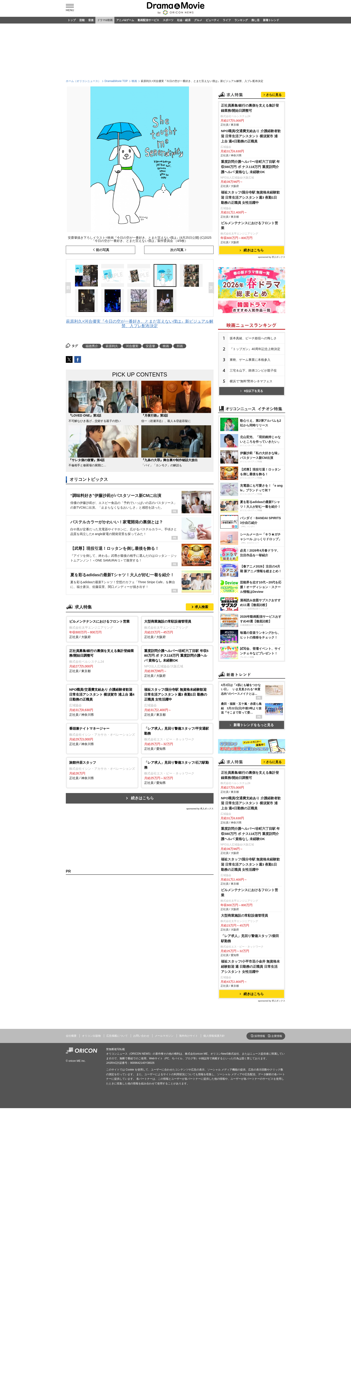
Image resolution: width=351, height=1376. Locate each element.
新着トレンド (271, 20)
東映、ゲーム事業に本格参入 (250, 415)
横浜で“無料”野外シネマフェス (251, 437)
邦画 (180, 346)
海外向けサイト (188, 1212)
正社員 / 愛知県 (177, 738)
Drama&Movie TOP (116, 81)
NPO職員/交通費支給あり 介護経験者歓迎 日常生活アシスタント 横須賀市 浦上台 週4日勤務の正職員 (251, 192)
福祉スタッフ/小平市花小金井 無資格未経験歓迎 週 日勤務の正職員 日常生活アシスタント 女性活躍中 (250, 1143)
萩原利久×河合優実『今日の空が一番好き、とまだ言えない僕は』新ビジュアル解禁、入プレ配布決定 (140, 323)
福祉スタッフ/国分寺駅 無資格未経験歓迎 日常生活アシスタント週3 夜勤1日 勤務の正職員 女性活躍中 (250, 253)
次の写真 (177, 250)
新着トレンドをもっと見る (252, 843)
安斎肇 (150, 346)
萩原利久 (112, 346)
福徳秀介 (92, 346)
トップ (72, 20)
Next (212, 288)
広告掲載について (117, 1212)
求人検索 (201, 607)
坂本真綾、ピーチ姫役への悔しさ (253, 394)
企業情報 (276, 1213)
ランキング (241, 20)
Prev (69, 288)
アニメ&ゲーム (125, 20)
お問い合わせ (141, 1212)
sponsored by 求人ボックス (200, 808)
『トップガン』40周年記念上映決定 (255, 405)
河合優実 (132, 346)
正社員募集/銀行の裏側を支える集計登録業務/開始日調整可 (250, 163)
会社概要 (71, 1212)
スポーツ (168, 20)
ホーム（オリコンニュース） (83, 81)
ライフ (227, 20)
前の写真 (102, 250)
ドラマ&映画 (105, 20)
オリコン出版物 (91, 1212)
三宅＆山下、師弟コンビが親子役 (253, 426)
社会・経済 (183, 20)
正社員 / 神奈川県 (102, 701)
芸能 (82, 20)
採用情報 (259, 1213)
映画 (134, 81)
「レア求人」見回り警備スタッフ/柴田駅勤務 (250, 1115)
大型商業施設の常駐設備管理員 (244, 1092)
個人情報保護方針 (214, 1212)
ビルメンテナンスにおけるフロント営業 (249, 281)
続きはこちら (142, 798)
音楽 (91, 20)
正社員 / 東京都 (102, 660)
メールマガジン (164, 1212)
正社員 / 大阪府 (102, 629)
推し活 (255, 20)
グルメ (198, 20)
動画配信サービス (148, 20)
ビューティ (212, 20)
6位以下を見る (251, 447)
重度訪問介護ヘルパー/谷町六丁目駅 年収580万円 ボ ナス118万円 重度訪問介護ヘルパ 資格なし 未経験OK (250, 223)
